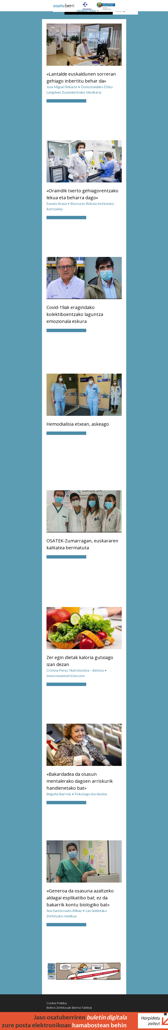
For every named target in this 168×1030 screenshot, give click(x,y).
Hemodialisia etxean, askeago (77, 424)
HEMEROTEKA (86, 11)
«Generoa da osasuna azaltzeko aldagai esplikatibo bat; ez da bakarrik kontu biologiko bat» (80, 898)
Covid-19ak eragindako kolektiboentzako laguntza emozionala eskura (74, 314)
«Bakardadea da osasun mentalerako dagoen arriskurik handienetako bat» (79, 781)
